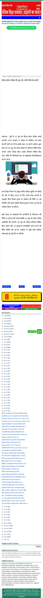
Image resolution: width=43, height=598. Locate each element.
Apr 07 (6, 411)
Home (21, 286)
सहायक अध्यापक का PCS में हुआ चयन (11, 445)
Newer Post (6, 286)
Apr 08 (6, 408)
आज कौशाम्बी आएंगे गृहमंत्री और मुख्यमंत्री (11, 450)
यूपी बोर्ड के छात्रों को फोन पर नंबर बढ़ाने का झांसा (13, 487)
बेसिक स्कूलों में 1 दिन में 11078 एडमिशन (11, 461)
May (5, 344)
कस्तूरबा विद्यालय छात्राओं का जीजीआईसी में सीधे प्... (14, 477)
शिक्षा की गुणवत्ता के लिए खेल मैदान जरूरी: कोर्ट (13, 493)
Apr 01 (6, 520)
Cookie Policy (21, 596)
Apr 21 (6, 373)
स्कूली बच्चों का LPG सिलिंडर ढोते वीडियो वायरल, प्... (14, 426)
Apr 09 (6, 405)
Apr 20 (6, 376)
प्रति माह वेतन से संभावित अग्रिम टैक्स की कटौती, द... (14, 453)
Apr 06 (6, 506)
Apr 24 (6, 365)
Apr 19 (6, 379)
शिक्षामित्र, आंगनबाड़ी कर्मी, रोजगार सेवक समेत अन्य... (14, 463)
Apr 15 (6, 389)
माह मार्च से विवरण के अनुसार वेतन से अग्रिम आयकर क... (15, 503)
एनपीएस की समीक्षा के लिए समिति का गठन (12, 482)
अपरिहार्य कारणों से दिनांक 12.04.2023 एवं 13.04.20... (15, 448)
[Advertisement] (21, 52)
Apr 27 (6, 357)
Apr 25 (6, 363)
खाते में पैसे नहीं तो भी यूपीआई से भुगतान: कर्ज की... (14, 455)
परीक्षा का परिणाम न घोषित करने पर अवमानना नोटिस (14, 490)
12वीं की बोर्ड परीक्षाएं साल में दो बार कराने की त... (13, 485)
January (6, 528)
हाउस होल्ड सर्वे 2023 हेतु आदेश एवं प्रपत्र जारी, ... (13, 429)
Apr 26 (6, 360)
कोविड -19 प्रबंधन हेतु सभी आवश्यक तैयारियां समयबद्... (15, 413)
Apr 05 (6, 509)
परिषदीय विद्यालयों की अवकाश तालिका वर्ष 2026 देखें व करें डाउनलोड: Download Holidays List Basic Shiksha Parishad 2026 (21, 22)
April (5, 347)
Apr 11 (6, 400)
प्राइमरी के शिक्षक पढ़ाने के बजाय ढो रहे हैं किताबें (13, 474)
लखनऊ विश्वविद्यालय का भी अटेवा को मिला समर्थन (13, 424)
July (5, 339)
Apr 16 (6, 387)
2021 (5, 534)
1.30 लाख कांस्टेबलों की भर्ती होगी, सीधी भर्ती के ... (14, 498)
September (7, 334)
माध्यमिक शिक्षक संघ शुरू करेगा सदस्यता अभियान (13, 440)
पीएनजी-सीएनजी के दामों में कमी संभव (11, 479)
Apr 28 (6, 355)
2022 (5, 531)
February (6, 525)
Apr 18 (6, 381)
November (7, 329)
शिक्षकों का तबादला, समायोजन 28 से (10, 469)
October (6, 331)
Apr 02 (6, 517)
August (6, 336)
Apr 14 (6, 392)
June (5, 342)
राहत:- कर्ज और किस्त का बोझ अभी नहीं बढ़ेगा (12, 495)
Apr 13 (6, 395)
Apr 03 (6, 514)
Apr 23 (6, 368)
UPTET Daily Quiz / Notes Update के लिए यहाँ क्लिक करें (21, 296)
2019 (5, 539)
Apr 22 (6, 371)
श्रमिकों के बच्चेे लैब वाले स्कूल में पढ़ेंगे (10, 471)
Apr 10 (6, 403)
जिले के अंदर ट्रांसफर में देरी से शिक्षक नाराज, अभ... (14, 458)
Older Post (36, 286)
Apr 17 (6, 384)
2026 (5, 315)
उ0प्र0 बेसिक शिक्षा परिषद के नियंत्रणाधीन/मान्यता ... (14, 432)
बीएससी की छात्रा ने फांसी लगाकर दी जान (11, 442)
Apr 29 (6, 352)
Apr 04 (6, 512)
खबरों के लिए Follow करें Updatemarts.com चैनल (22, 27)
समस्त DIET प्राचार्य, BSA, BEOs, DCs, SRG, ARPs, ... (16, 418)
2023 (5, 323)
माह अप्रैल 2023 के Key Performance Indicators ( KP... (16, 421)
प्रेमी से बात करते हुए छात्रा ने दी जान (10, 437)
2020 (5, 537)
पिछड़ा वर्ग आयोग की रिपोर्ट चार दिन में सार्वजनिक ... (14, 466)
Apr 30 (6, 350)
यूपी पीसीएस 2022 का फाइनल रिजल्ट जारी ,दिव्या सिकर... (15, 416)
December (7, 326)
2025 (5, 318)
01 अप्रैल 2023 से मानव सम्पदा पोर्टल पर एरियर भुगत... (15, 434)
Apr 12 (6, 397)
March (6, 523)
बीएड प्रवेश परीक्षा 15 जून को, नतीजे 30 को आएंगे (20, 80)
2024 (5, 321)
